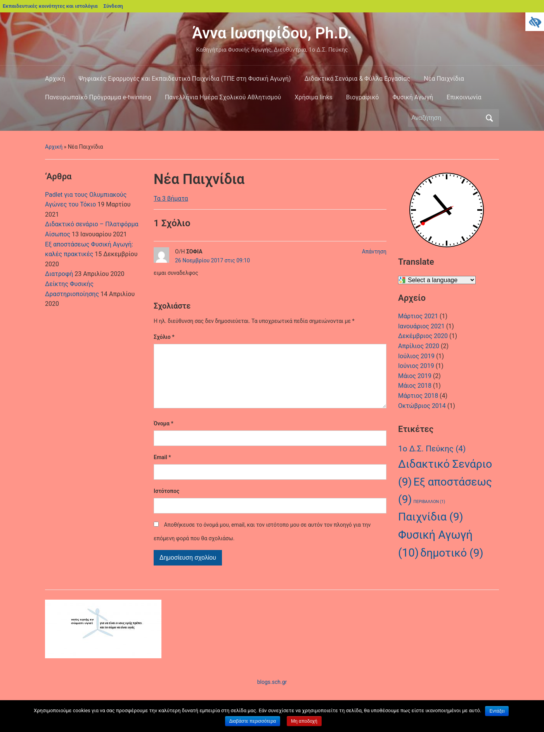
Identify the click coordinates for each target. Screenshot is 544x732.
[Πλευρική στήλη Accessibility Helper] (534, 21)
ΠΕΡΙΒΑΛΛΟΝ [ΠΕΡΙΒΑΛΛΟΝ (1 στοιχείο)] (429, 501)
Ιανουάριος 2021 (421, 326)
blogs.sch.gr (272, 694)
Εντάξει (496, 711)
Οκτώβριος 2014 (422, 405)
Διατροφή (59, 274)
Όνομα (163, 436)
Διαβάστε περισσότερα (252, 721)
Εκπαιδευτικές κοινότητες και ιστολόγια (50, 6)
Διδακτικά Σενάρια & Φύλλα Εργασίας (358, 78)
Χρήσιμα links (314, 97)
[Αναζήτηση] (446, 118)
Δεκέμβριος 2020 (423, 336)
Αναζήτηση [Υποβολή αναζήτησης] (489, 118)
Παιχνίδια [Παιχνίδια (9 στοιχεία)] (430, 516)
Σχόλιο (164, 337)
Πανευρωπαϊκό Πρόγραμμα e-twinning (98, 97)
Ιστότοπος (166, 503)
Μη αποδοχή (304, 721)
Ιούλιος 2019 (416, 356)
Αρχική (55, 78)
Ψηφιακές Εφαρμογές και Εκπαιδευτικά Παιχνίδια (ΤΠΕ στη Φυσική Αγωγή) (185, 78)
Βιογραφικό (362, 97)
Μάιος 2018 (414, 385)
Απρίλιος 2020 (418, 346)
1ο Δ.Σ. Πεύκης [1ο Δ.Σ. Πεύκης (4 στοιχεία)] (432, 448)
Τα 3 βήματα (171, 198)
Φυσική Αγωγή (412, 97)
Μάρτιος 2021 (418, 316)
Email (162, 470)
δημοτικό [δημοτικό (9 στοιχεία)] (451, 552)
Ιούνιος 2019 (416, 365)
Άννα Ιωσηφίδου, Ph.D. (272, 33)
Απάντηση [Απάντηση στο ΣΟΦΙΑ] (374, 251)
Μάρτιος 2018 (418, 395)
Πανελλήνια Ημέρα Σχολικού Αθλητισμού (223, 97)
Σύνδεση (113, 6)
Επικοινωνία (464, 97)
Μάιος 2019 (414, 376)
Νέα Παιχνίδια (444, 78)
